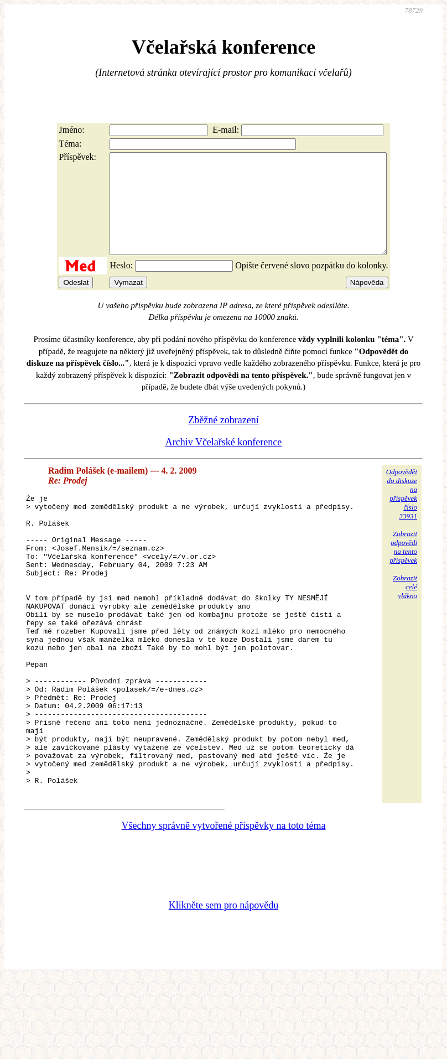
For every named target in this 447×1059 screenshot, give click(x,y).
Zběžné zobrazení (223, 439)
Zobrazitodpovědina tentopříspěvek (403, 566)
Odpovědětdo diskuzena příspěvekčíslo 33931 (401, 513)
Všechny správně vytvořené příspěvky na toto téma (224, 905)
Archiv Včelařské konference (223, 462)
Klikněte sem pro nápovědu (223, 984)
